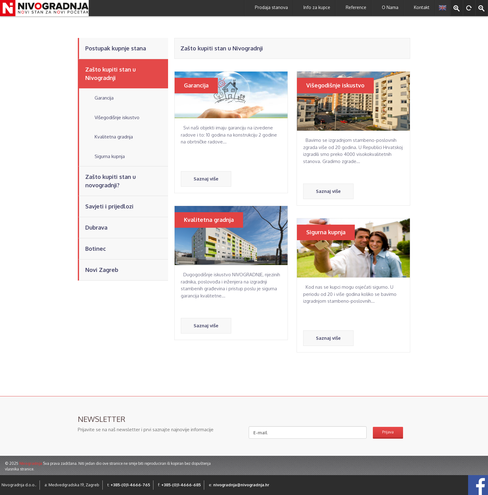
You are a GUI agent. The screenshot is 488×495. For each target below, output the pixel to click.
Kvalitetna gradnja (114, 137)
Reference (356, 7)
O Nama (390, 7)
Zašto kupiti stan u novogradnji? (110, 181)
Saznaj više (206, 179)
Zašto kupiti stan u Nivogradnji (110, 73)
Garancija (104, 98)
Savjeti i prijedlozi (109, 206)
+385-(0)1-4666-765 (130, 484)
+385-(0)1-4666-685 (181, 484)
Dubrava (96, 227)
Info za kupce (316, 7)
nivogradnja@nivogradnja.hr (241, 484)
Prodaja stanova (271, 7)
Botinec (95, 248)
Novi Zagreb (101, 269)
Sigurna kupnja (110, 156)
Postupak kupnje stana (115, 48)
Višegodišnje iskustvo (117, 117)
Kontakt (421, 7)
